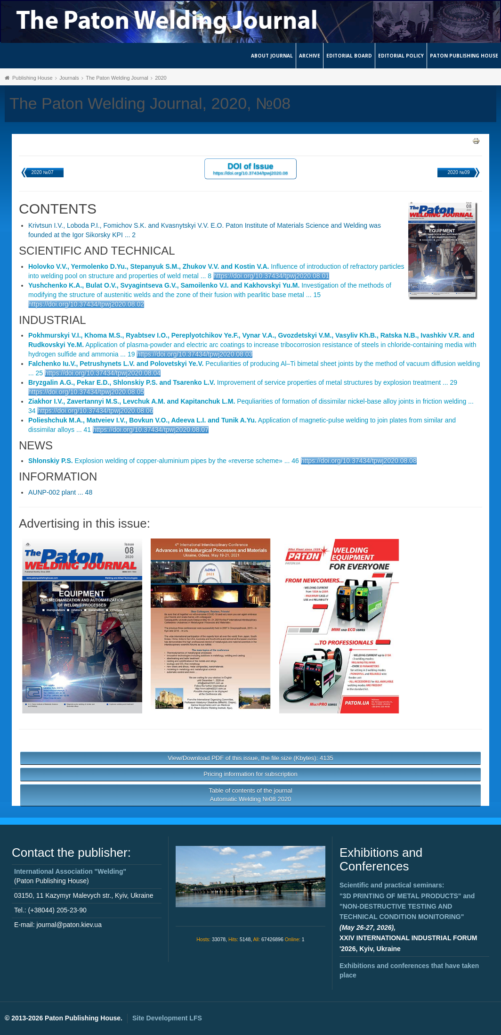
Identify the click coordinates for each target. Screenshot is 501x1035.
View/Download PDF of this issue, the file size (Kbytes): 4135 (250, 758)
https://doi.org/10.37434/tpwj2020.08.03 (194, 354)
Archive (309, 55)
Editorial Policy (401, 55)
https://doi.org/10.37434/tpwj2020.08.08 (359, 460)
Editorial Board (349, 55)
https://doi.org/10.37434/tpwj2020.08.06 (95, 410)
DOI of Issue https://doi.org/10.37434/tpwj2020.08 (250, 168)
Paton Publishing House (464, 55)
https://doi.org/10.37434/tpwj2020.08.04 (103, 373)
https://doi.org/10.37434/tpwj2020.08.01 (271, 276)
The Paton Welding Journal (117, 78)
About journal (272, 55)
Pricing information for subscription (250, 774)
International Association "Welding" (70, 871)
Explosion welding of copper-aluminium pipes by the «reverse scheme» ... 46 (163, 460)
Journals (69, 78)
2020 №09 (459, 172)
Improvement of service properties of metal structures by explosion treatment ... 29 (242, 382)
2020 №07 (43, 172)
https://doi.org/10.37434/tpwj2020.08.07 (151, 429)
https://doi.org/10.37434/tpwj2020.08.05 (86, 392)
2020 (160, 78)
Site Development (167, 1018)
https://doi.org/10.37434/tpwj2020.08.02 (86, 304)
